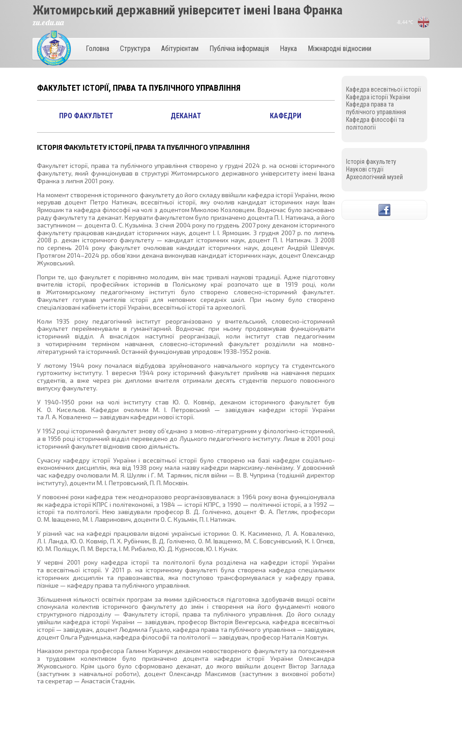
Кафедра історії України (378, 97)
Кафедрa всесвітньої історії (383, 89)
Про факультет (86, 115)
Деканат (186, 115)
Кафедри (285, 115)
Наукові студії (364, 169)
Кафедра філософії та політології (375, 123)
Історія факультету (371, 161)
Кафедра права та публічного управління (376, 108)
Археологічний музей (374, 177)
